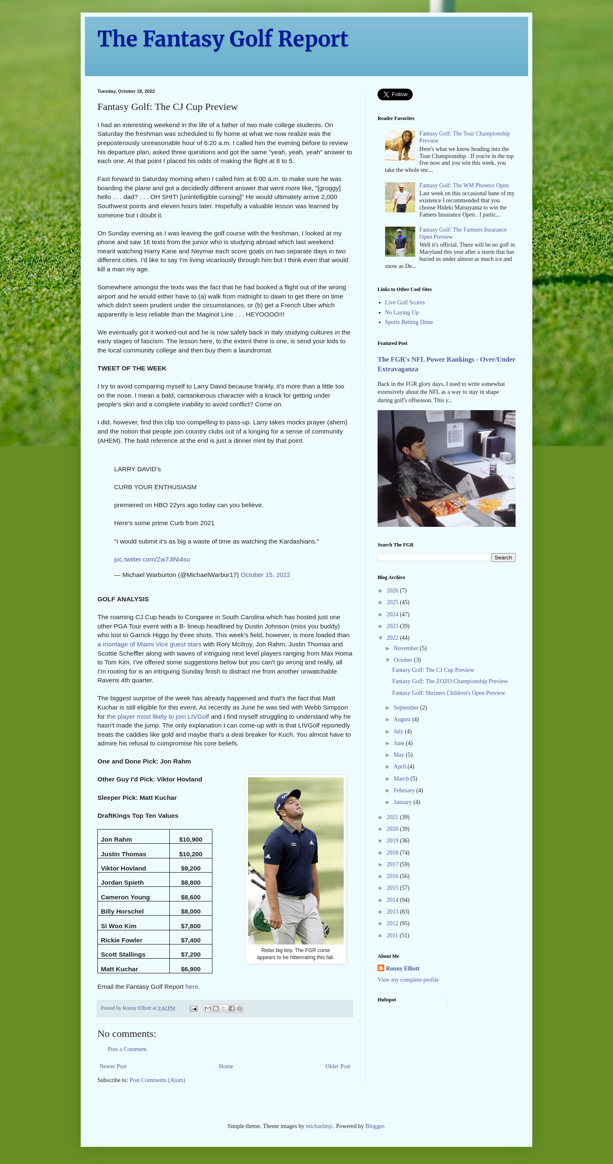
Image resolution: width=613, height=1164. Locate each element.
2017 (393, 864)
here (191, 986)
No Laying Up (402, 312)
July (399, 731)
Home (226, 1066)
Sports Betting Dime (409, 322)
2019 (393, 840)
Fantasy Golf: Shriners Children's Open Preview (448, 693)
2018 (393, 853)
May (399, 755)
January (403, 802)
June (399, 743)
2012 (393, 923)
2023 (393, 626)
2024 (393, 614)
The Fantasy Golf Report (223, 39)
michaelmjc (319, 1126)
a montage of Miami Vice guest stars (149, 644)
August (402, 719)
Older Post (338, 1066)
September (406, 708)
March (401, 779)
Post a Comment (127, 1049)
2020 (393, 829)
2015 (393, 888)
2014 (393, 900)
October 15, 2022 (266, 574)
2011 (393, 935)
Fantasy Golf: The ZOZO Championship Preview (450, 681)
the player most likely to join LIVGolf (158, 716)
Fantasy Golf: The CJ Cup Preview (433, 670)
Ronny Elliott (403, 968)
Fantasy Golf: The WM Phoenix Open (464, 185)
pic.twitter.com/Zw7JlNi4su (152, 559)
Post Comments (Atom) (157, 1080)
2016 (393, 876)
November (406, 648)
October (403, 660)
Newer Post (113, 1066)
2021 (393, 817)
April (400, 766)
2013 (393, 912)
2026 (393, 590)
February (404, 790)
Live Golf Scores (405, 302)
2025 (393, 602)
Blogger (374, 1126)
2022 (393, 638)
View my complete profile (408, 980)
